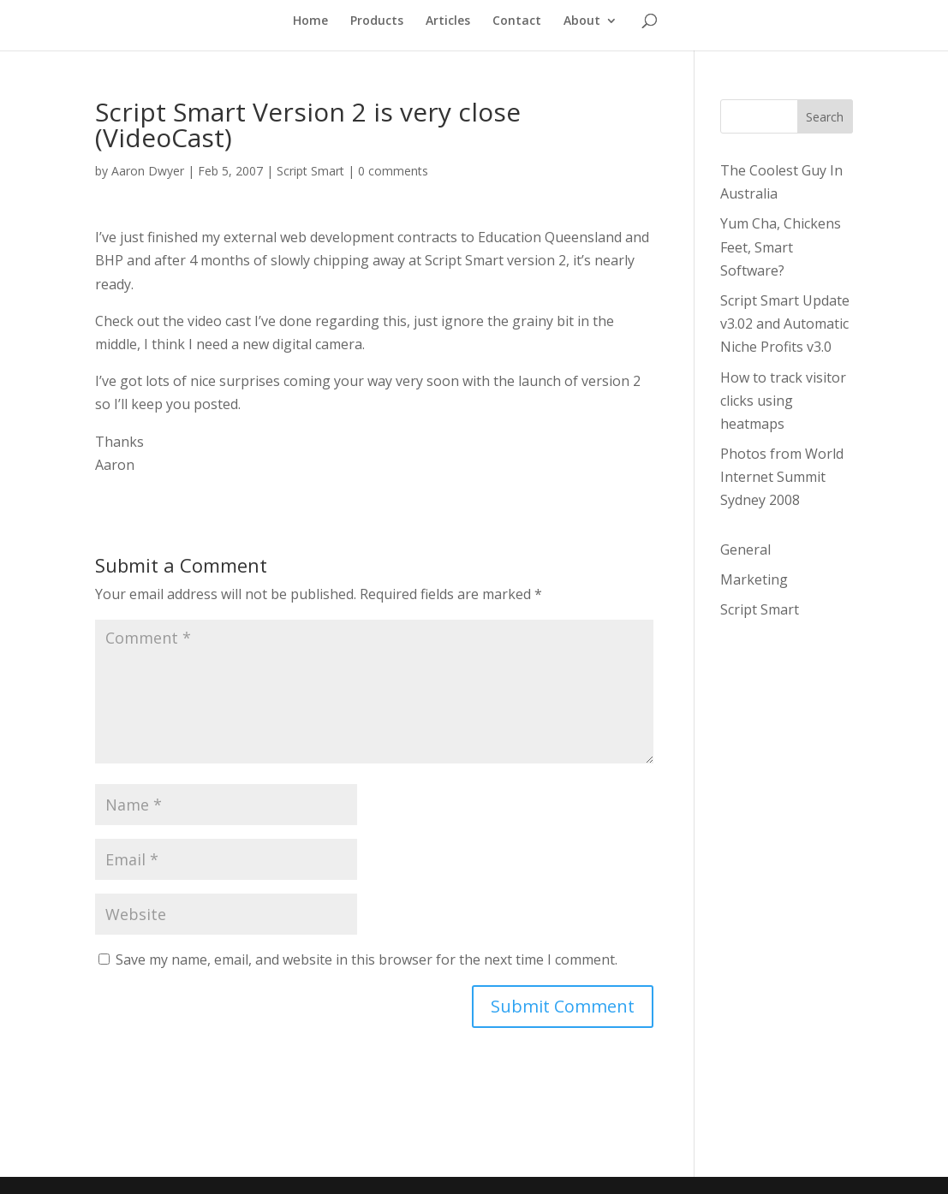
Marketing (754, 579)
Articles (448, 21)
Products (376, 21)
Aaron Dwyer (147, 171)
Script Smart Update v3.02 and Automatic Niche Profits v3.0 (785, 323)
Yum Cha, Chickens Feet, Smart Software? (780, 246)
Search (825, 117)
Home (310, 21)
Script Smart (310, 171)
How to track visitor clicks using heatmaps (783, 400)
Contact (516, 21)
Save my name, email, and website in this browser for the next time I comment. (366, 959)
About (581, 21)
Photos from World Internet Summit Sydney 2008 (782, 476)
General (745, 549)
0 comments (393, 171)
